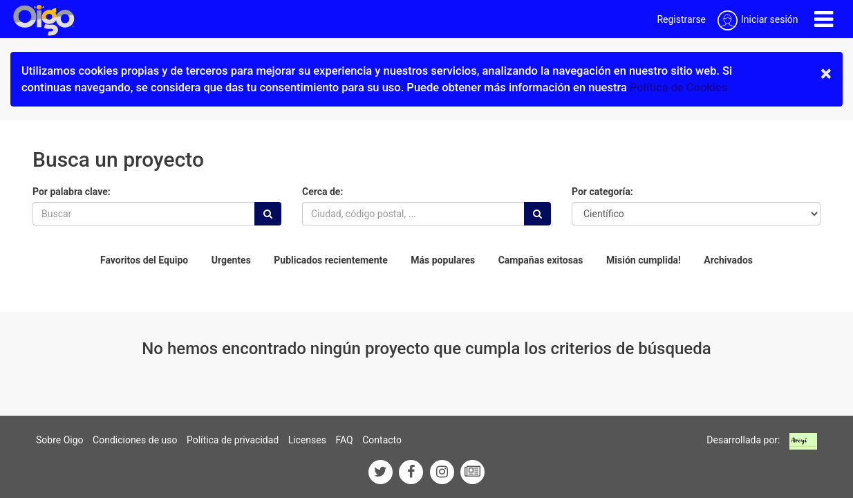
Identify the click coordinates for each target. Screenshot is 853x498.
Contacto (382, 439)
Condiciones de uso (135, 439)
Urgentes (231, 260)
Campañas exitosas (540, 260)
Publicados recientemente (331, 260)
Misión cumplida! (643, 260)
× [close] (826, 73)
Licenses (307, 439)
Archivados (728, 260)
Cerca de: (322, 191)
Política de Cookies (678, 87)
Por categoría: (602, 191)
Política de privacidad (233, 439)
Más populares (443, 260)
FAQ (344, 439)
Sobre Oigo (60, 439)
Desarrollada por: (743, 439)
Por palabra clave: (71, 191)
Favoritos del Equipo (144, 260)
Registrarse (681, 19)
